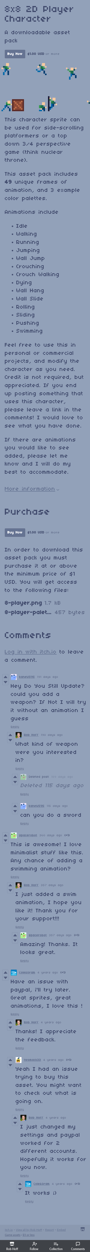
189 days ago (62, 776)
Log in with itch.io (31, 652)
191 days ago (47, 677)
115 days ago (57, 806)
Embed (61, 1230)
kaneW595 (27, 677)
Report (49, 1230)
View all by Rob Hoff (29, 1230)
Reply (15, 726)
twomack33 (32, 1060)
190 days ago (52, 735)
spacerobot (28, 835)
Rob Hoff (31, 735)
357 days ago (52, 885)
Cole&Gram (27, 972)
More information (32, 489)
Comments (78, 1246)
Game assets (12, 1235)
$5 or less (29, 1235)
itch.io (9, 1230)
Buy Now (15, 54)
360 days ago (51, 835)
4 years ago (48, 972)
